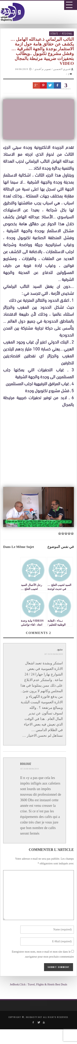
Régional (67, 33)
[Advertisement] (40, 571)
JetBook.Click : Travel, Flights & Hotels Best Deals (38, 984)
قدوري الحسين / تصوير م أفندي (52, 69)
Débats (54, 33)
